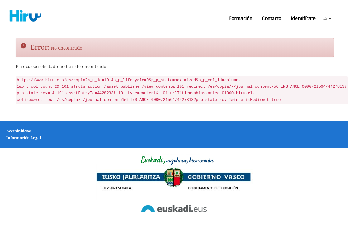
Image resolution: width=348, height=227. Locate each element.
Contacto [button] (271, 19)
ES (327, 18)
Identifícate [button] (303, 19)
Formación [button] (240, 19)
